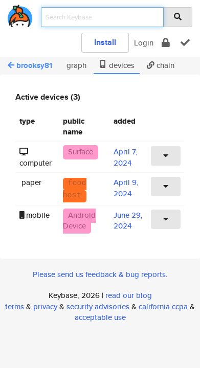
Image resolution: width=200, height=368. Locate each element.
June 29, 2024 (128, 220)
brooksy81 (30, 65)
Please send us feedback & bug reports (99, 274)
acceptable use (100, 317)
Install (105, 42)
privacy (45, 306)
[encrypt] (166, 42)
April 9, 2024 (126, 187)
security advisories (97, 306)
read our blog (128, 295)
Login (143, 42)
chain (160, 65)
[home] (20, 14)
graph (75, 65)
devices (117, 65)
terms (14, 306)
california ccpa (163, 306)
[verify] (185, 42)
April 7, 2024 (126, 157)
